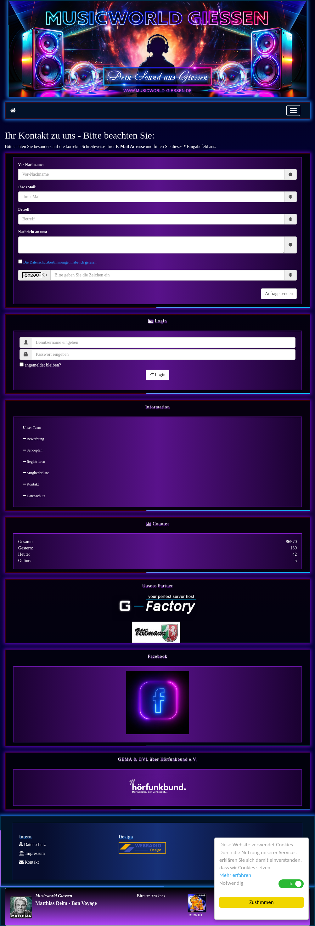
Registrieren (34, 461)
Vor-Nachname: (31, 164)
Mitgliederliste (36, 473)
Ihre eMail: (27, 187)
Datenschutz (34, 496)
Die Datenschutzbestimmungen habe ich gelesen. (60, 262)
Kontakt (31, 484)
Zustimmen (261, 902)
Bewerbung (33, 439)
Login (158, 374)
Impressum (32, 853)
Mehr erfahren (235, 875)
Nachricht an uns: (32, 232)
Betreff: (24, 209)
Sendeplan (32, 450)
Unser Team (32, 427)
